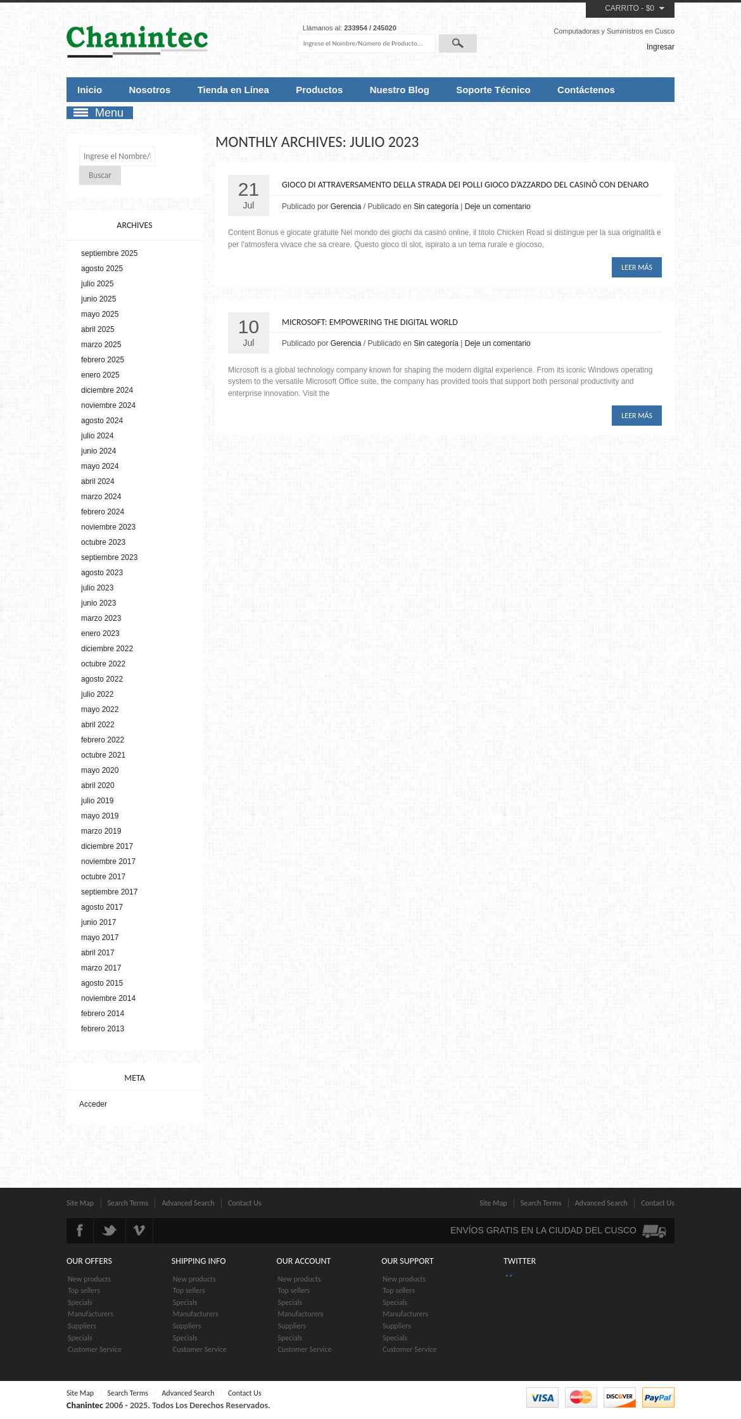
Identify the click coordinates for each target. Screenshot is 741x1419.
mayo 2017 (99, 937)
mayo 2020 (99, 770)
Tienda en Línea (233, 89)
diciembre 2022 (107, 648)
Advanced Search (188, 1203)
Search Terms (128, 1203)
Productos (319, 89)
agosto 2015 (102, 983)
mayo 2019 (99, 815)
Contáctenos (586, 89)
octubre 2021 (103, 755)
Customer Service (95, 1349)
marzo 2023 (101, 618)
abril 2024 (98, 481)
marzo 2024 (101, 496)
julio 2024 (97, 435)
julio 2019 (97, 800)
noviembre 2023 (108, 527)
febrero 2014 (102, 1013)
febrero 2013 (102, 1028)
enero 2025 (100, 375)
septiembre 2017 (109, 892)
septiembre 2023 (109, 557)
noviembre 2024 (108, 405)
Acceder (93, 1104)
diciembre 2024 (107, 390)
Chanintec (84, 1405)
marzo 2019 (101, 831)
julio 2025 (97, 283)
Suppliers (82, 1325)
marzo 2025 (101, 344)
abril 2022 (98, 724)
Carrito (622, 8)
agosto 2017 (102, 907)
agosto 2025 (102, 268)
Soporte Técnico (493, 89)
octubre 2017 (103, 876)
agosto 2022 (102, 679)
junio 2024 (98, 451)
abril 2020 (98, 785)
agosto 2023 (102, 572)
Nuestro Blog (399, 89)
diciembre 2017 (107, 846)
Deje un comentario (498, 206)
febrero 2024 (102, 511)
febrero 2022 (102, 739)
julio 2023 (97, 587)
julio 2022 (97, 694)
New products (89, 1279)
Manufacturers (90, 1313)
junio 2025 (98, 299)
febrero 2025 (102, 359)
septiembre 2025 (109, 253)
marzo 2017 (101, 968)
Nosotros (150, 89)
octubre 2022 (103, 663)
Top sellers (84, 1290)
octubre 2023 (103, 542)
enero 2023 (100, 633)
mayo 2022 (99, 709)
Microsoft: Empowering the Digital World (370, 322)
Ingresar (660, 46)
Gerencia (346, 206)
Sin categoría (436, 206)
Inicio (89, 89)
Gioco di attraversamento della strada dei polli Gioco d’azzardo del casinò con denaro (465, 184)
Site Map (80, 1203)
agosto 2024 (102, 420)
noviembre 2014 (108, 998)
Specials (80, 1302)
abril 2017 (98, 952)
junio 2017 (98, 922)
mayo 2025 (99, 314)
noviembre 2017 (108, 861)
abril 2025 (98, 329)
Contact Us (245, 1203)
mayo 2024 (99, 466)
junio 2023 (98, 603)
